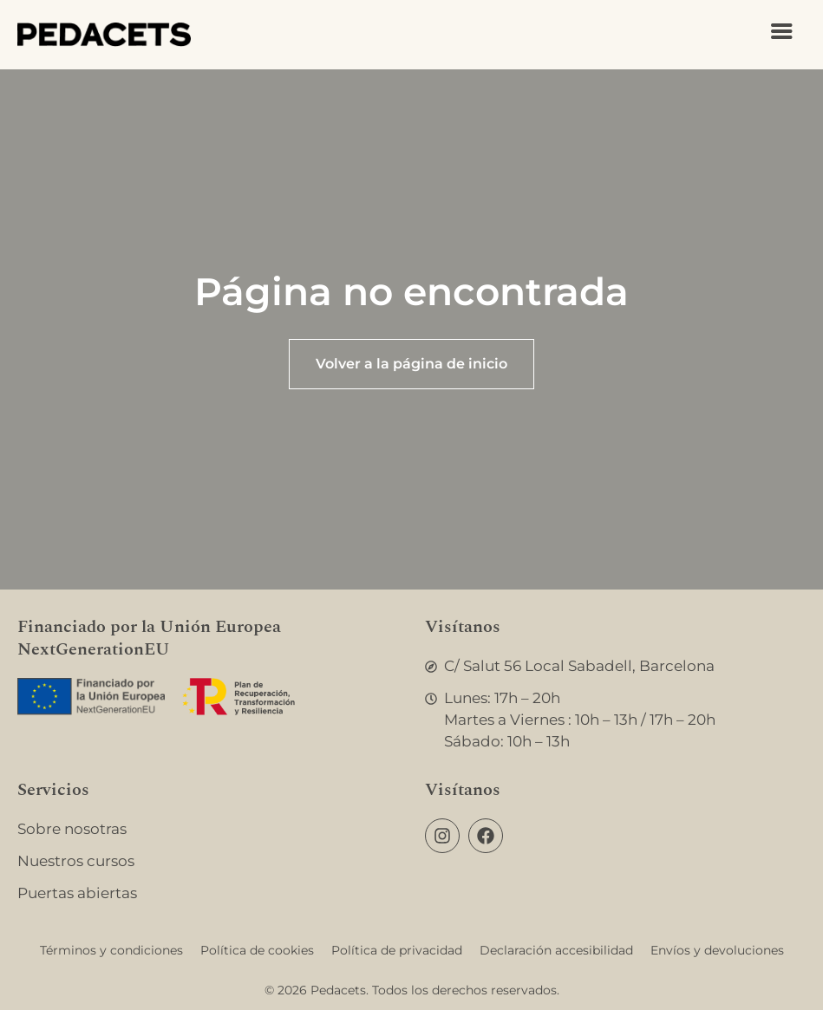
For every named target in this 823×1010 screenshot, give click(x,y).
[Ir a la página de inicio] (104, 35)
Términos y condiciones (111, 950)
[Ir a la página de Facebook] (485, 835)
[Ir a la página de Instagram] (442, 835)
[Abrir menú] (782, 31)
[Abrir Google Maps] (616, 666)
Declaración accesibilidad (556, 950)
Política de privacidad (396, 950)
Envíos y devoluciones (717, 950)
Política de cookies (257, 950)
